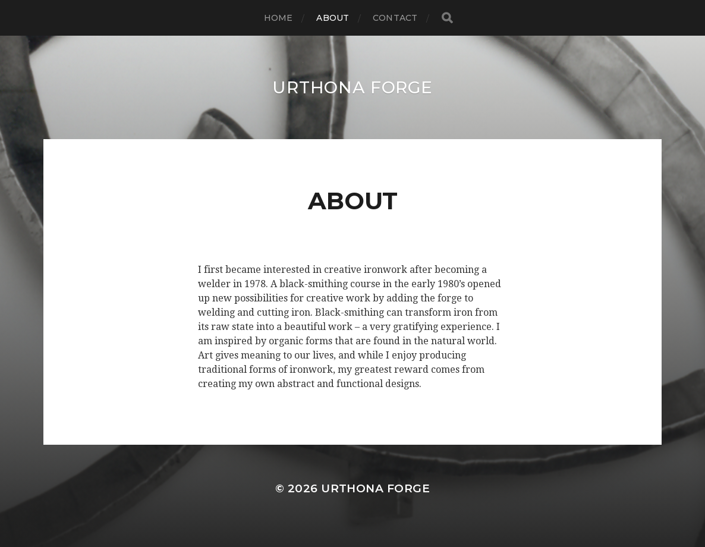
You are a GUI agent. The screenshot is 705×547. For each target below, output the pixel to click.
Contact (395, 17)
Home (278, 17)
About (332, 17)
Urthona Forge (352, 87)
